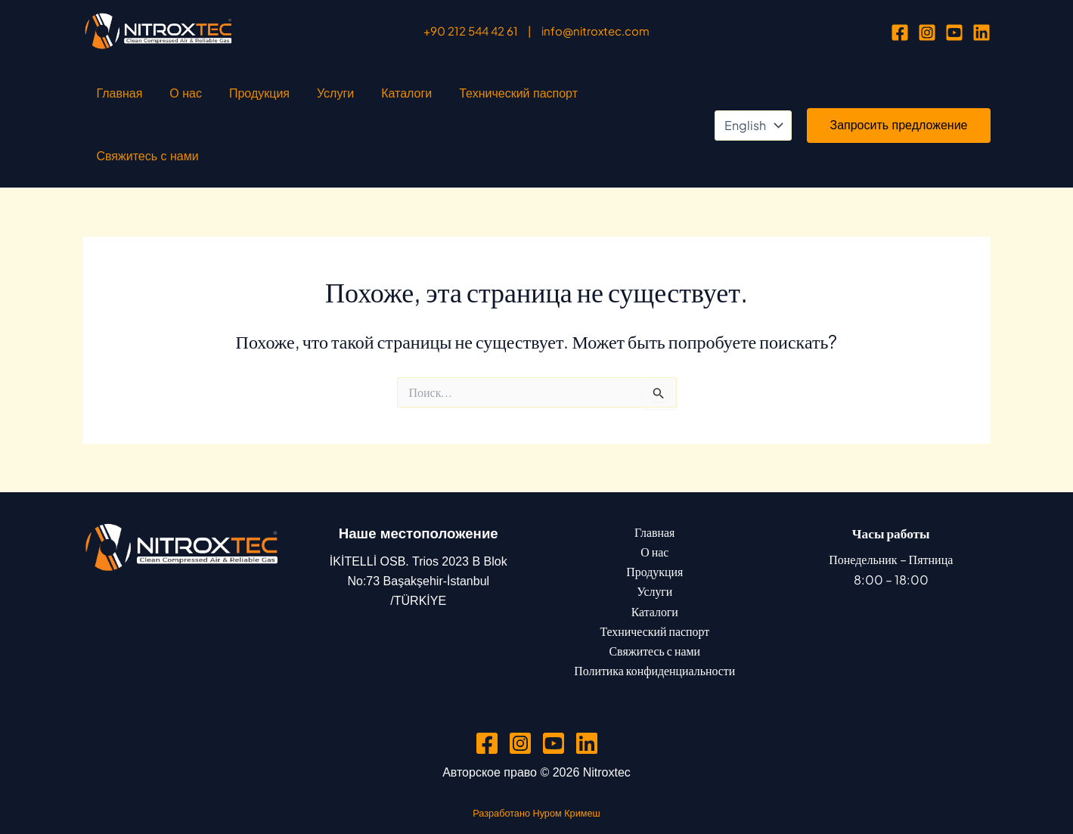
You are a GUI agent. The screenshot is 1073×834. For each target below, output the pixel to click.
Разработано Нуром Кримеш (537, 761)
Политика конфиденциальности (654, 619)
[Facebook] (900, 32)
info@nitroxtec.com (595, 30)
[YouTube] (954, 32)
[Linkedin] (981, 32)
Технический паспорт (435, 98)
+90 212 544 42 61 (470, 30)
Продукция (221, 98)
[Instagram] (927, 32)
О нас (163, 98)
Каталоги (338, 98)
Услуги (282, 98)
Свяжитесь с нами (558, 98)
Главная (112, 98)
